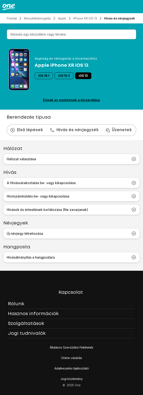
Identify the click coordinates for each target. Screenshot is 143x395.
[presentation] (71, 130)
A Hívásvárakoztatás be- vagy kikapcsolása (71, 182)
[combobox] (72, 34)
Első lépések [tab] (26, 130)
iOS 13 (83, 75)
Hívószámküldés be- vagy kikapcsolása (71, 196)
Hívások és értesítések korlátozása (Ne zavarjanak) (71, 209)
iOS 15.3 (64, 75)
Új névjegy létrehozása (71, 233)
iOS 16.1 (43, 75)
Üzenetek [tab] (118, 130)
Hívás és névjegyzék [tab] (74, 130)
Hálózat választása (71, 159)
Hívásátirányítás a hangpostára (71, 257)
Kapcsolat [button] (71, 292)
